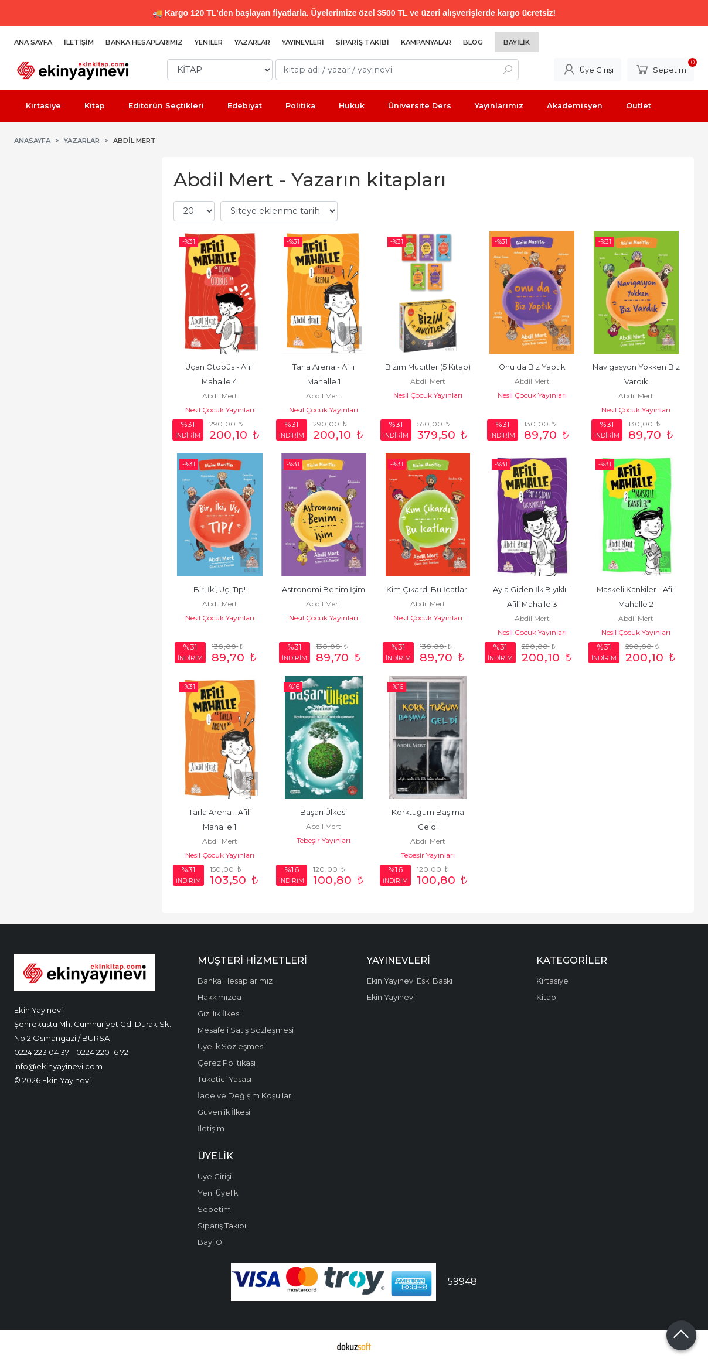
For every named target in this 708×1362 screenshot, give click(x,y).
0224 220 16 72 (102, 1052)
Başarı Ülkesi (323, 812)
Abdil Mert (219, 395)
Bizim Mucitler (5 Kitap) (428, 367)
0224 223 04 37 (41, 1052)
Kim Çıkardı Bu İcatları (427, 589)
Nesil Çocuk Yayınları (219, 409)
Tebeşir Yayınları (323, 840)
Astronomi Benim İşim (323, 589)
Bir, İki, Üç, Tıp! (219, 589)
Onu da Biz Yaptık (532, 367)
